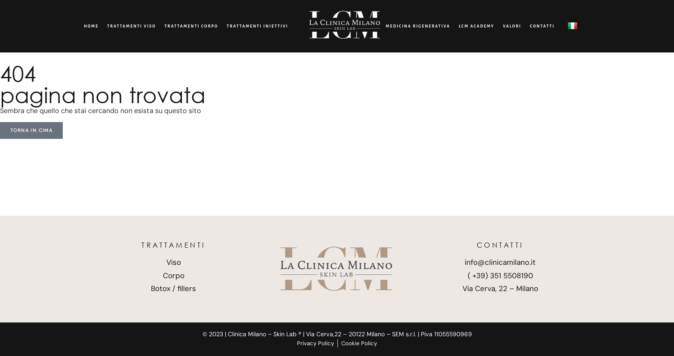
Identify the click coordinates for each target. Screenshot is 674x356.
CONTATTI (542, 26)
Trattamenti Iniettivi (257, 26)
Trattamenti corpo (191, 26)
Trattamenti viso (131, 26)
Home (91, 26)
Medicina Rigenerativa (418, 26)
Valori (512, 26)
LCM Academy (476, 26)
